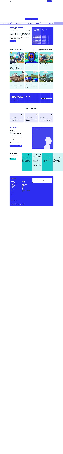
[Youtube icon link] (14, 205)
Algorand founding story (14, 200)
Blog (11, 198)
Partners (12, 201)
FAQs (12, 202)
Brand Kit (12, 199)
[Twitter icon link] (11, 205)
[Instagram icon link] (17, 205)
